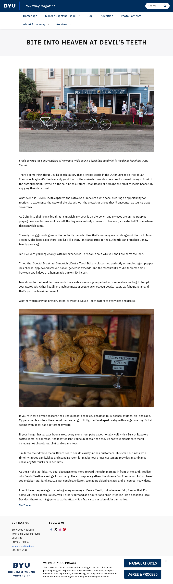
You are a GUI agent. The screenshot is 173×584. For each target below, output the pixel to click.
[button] (167, 562)
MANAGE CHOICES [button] (143, 563)
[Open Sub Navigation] (80, 15)
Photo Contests (131, 16)
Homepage (30, 16)
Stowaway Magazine (42, 5)
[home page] (10, 6)
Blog (90, 16)
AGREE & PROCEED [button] (142, 574)
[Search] (157, 6)
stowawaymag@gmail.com (26, 545)
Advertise (107, 16)
